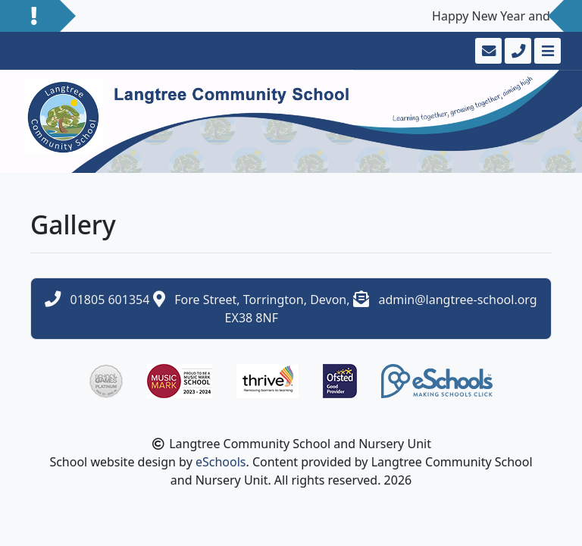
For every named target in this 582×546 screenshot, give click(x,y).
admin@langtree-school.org (457, 299)
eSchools (221, 461)
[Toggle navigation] (546, 51)
